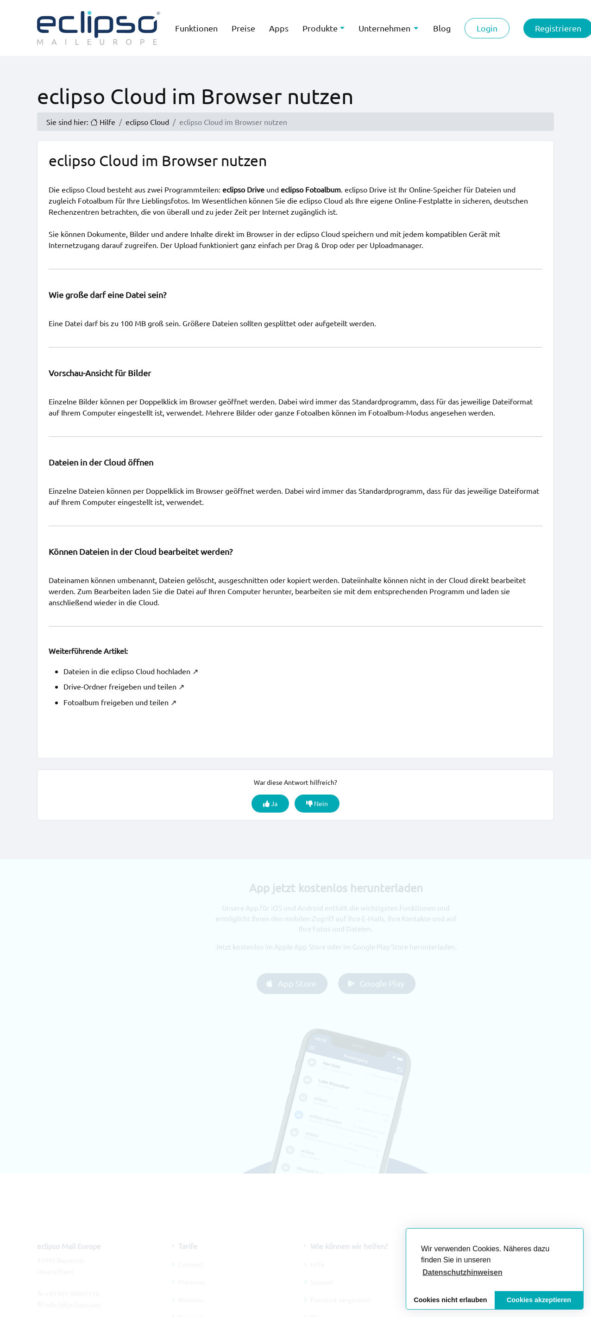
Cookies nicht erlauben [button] (450, 1300)
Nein (317, 803)
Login (487, 28)
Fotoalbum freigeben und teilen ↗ (119, 702)
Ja (270, 803)
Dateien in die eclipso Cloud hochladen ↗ (130, 671)
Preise (243, 28)
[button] (462, 1273)
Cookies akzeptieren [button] (539, 1300)
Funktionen (196, 28)
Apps (279, 28)
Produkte (320, 28)
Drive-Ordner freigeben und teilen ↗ (123, 686)
